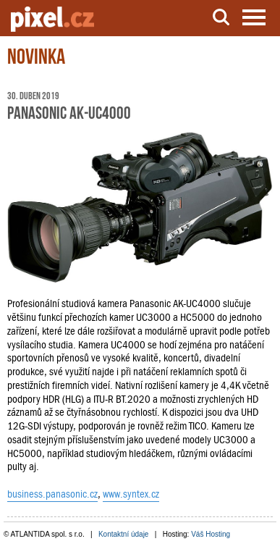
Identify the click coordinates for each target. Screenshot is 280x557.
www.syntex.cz (131, 494)
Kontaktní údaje (123, 534)
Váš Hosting (210, 534)
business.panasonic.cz (52, 494)
